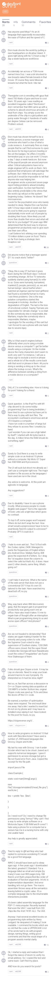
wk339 (18, 129)
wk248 (18, 944)
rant (11, 42)
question (13, 262)
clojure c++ (20, 725)
